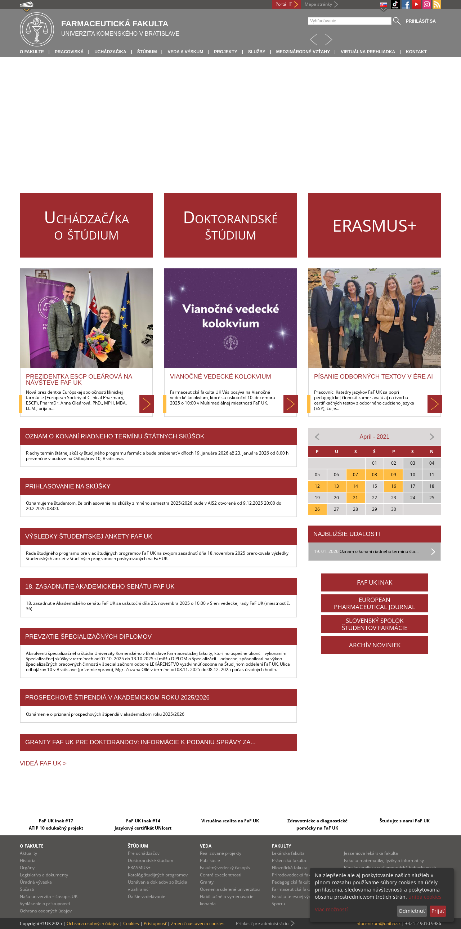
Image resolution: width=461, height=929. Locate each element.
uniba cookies (425, 896)
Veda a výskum (185, 51)
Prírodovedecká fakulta (295, 875)
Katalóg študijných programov (158, 875)
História (28, 860)
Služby (256, 51)
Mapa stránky (318, 4)
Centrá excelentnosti (220, 875)
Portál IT (284, 4)
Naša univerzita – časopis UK (48, 896)
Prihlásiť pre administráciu (262, 923)
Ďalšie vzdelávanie (146, 896)
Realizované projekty (220, 853)
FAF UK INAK (374, 582)
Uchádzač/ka (110, 51)
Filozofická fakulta (290, 868)
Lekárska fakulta (288, 853)
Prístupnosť (155, 923)
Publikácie (210, 860)
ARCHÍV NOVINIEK (374, 645)
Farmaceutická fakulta (294, 889)
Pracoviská (69, 51)
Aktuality (28, 853)
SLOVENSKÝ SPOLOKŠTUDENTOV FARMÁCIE (374, 624)
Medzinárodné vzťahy (303, 51)
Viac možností (331, 909)
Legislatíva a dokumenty (44, 875)
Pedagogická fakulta (292, 882)
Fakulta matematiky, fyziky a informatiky (384, 860)
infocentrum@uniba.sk (377, 923)
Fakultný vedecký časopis (225, 868)
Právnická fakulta (289, 860)
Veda (205, 846)
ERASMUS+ (139, 868)
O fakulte (32, 51)
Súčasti (27, 889)
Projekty (225, 51)
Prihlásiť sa (421, 21)
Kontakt (416, 51)
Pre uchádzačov (144, 853)
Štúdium (147, 51)
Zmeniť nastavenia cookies (197, 923)
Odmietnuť (412, 910)
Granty (207, 882)
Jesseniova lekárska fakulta (371, 853)
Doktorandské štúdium (150, 860)
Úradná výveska (36, 882)
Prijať (437, 910)
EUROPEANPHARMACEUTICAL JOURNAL (374, 603)
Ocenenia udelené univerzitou (230, 889)
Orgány (27, 868)
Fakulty (281, 846)
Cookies (131, 923)
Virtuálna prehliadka (368, 51)
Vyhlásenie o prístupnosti (45, 904)
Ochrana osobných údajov (46, 911)
